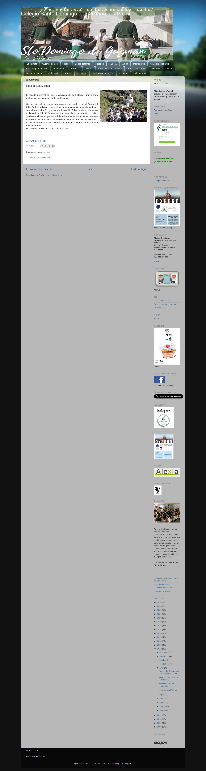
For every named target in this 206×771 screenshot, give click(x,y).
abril (162, 699)
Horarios (99, 64)
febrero (163, 706)
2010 (159, 719)
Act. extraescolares (159, 64)
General (89, 68)
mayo (162, 695)
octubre (163, 660)
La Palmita (32, 64)
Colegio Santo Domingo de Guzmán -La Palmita (78, 14)
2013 (159, 645)
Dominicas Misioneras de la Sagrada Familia (166, 579)
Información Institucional (110, 68)
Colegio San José (162, 584)
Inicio (90, 169)
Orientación (58, 68)
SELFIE (68, 73)
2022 (159, 610)
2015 (159, 637)
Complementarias (162, 180)
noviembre (164, 656)
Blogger (128, 763)
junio (162, 668)
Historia (156, 68)
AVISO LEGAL (32, 751)
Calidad (169, 68)
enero (162, 710)
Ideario (66, 64)
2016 (159, 633)
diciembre (164, 652)
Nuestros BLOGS (34, 73)
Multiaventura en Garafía (166, 685)
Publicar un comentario (40, 157)
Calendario (53, 73)
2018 (159, 625)
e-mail (156, 261)
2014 (159, 641)
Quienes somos (50, 64)
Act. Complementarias (37, 68)
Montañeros (139, 64)
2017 (159, 629)
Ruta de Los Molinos (168, 690)
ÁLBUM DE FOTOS (36, 141)
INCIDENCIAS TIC (162, 301)
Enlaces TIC (159, 308)
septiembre (165, 664)
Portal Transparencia (137, 68)
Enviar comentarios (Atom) (50, 175)
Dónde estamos (82, 64)
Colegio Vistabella (162, 591)
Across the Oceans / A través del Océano (169, 672)
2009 (159, 723)
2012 (159, 649)
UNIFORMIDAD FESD (103, 73)
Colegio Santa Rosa (163, 588)
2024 (159, 602)
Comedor (123, 73)
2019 (159, 622)
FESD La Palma (161, 83)
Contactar (82, 73)
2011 (159, 715)
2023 (159, 606)
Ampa (125, 64)
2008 (159, 727)
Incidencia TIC (140, 73)
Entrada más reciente (39, 169)
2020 (159, 618)
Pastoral (113, 64)
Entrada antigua (137, 169)
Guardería (75, 68)
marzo (163, 703)
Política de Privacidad (35, 756)
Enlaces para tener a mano (166, 304)
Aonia (156, 319)
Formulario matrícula (163, 110)
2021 (159, 614)
